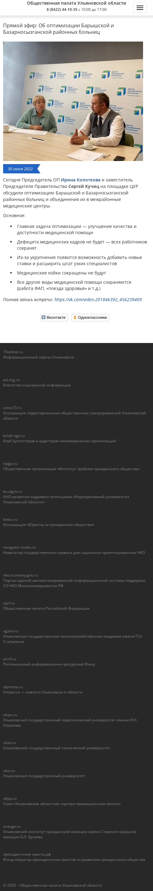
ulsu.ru (9, 770)
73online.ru (13, 351)
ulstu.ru (9, 742)
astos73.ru (12, 407)
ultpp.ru (9, 798)
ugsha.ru (10, 631)
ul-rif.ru (9, 659)
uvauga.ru (12, 826)
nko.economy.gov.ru (20, 575)
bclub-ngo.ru (14, 435)
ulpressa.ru (13, 686)
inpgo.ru (10, 463)
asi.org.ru (11, 379)
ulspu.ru (10, 714)
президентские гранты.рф (27, 854)
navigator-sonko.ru (19, 547)
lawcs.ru (10, 519)
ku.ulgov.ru (12, 491)
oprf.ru (9, 603)
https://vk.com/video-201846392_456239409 (98, 299)
